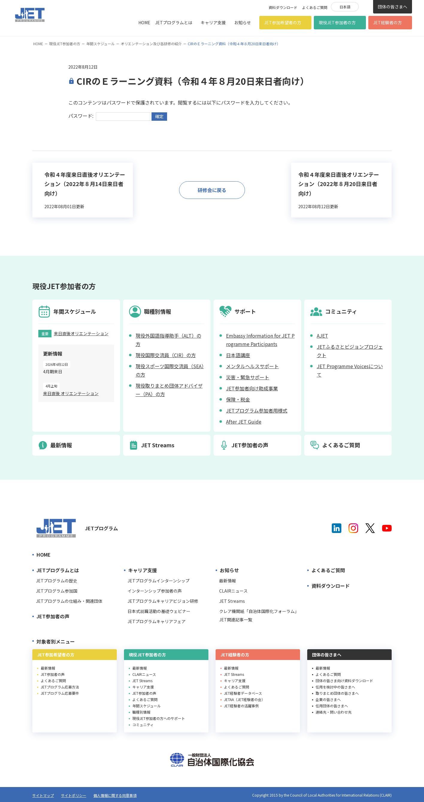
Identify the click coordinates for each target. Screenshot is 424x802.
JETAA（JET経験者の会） (244, 699)
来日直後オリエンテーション (81, 333)
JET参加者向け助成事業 (252, 388)
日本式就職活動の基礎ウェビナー (159, 611)
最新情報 (227, 581)
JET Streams (232, 601)
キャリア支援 (213, 22)
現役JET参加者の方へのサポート (158, 718)
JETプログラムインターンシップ (159, 581)
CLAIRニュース (233, 591)
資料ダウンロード (283, 7)
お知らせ (242, 22)
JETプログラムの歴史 (56, 581)
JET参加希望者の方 (282, 22)
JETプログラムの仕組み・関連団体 (69, 601)
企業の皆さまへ (328, 699)
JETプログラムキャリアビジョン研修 (163, 601)
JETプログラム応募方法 (60, 686)
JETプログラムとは (173, 22)
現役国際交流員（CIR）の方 (166, 355)
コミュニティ (143, 724)
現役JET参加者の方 (337, 22)
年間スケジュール (100, 43)
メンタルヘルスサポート (252, 366)
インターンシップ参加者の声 (155, 591)
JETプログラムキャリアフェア (157, 621)
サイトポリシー (73, 795)
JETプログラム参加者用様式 (256, 410)
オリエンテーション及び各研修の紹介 (151, 43)
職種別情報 (141, 712)
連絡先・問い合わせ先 (334, 712)
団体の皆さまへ (392, 7)
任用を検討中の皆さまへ (335, 686)
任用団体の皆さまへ (332, 705)
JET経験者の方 (387, 22)
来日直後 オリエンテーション (71, 393)
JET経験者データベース (243, 693)
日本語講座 (238, 355)
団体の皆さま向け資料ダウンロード (344, 680)
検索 (366, 6)
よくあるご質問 (314, 7)
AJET (322, 335)
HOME (144, 22)
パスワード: (109, 115)
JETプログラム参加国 (56, 591)
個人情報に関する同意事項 (115, 795)
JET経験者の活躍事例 (241, 705)
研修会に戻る (212, 190)
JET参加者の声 (53, 616)
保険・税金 (238, 399)
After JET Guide (243, 421)
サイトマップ (43, 795)
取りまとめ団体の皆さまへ (337, 693)
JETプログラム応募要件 (60, 693)
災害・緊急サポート (247, 377)
